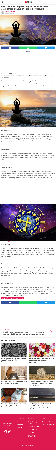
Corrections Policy (33, 426)
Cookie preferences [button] (48, 425)
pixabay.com (3, 127)
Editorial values (32, 429)
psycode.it (20, 427)
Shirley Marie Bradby (11, 11)
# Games (4, 298)
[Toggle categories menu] (2, 2)
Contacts (20, 425)
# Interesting (19, 298)
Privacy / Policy (46, 422)
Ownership (31, 432)
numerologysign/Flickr (5, 241)
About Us (20, 422)
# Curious (11, 298)
